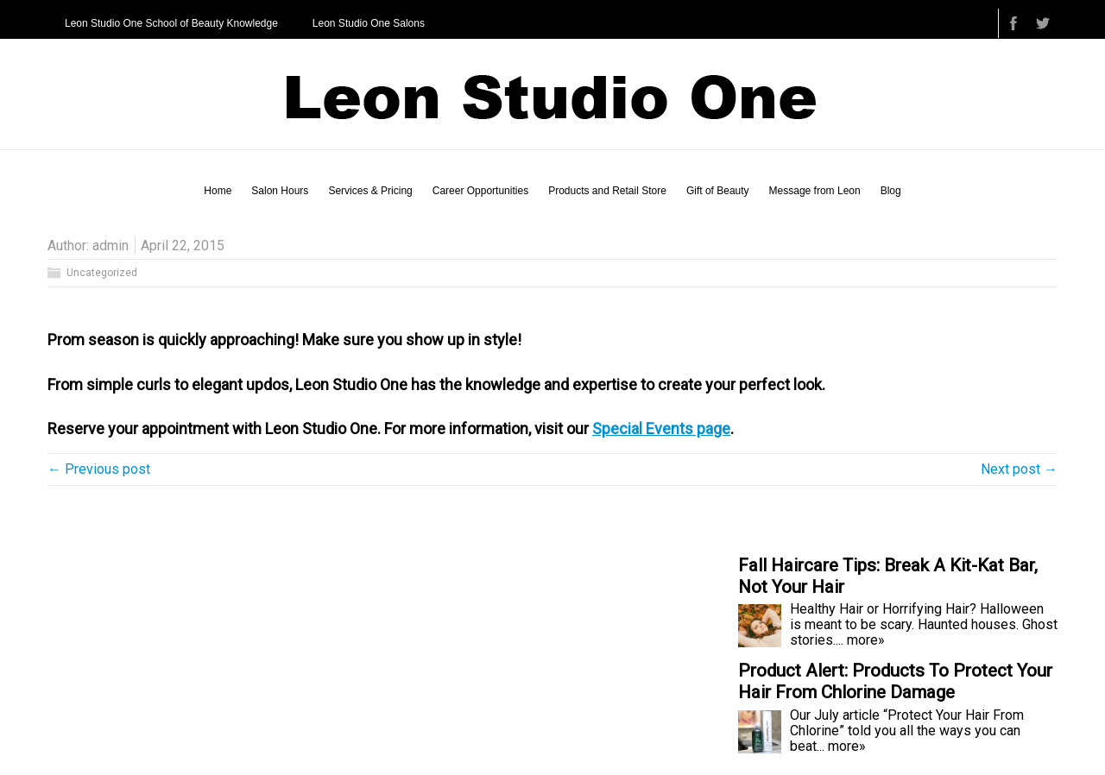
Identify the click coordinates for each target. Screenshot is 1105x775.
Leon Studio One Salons (369, 23)
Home (217, 191)
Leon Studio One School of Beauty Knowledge (171, 23)
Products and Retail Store (607, 191)
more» (866, 640)
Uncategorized (101, 273)
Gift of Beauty (717, 191)
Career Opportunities (480, 191)
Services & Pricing (370, 191)
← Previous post (98, 469)
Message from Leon (815, 191)
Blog (891, 191)
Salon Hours (279, 191)
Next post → (1019, 469)
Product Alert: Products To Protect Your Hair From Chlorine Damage (895, 681)
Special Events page (661, 428)
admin (110, 245)
